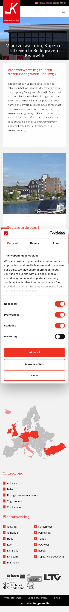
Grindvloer (13, 532)
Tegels (42, 538)
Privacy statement (12, 597)
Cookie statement (37, 597)
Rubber (42, 550)
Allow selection (34, 364)
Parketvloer (44, 532)
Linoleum (12, 556)
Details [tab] (34, 243)
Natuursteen (45, 526)
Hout (10, 538)
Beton (10, 489)
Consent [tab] (12, 243)
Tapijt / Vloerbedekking (51, 556)
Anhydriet (12, 483)
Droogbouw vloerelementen (23, 495)
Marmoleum (14, 562)
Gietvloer (12, 526)
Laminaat (12, 550)
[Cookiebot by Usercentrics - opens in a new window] (49, 233)
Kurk (9, 544)
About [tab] (57, 243)
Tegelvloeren (14, 501)
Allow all (34, 352)
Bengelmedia (41, 603)
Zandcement (14, 507)
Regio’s (56, 597)
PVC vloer (43, 544)
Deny (34, 375)
